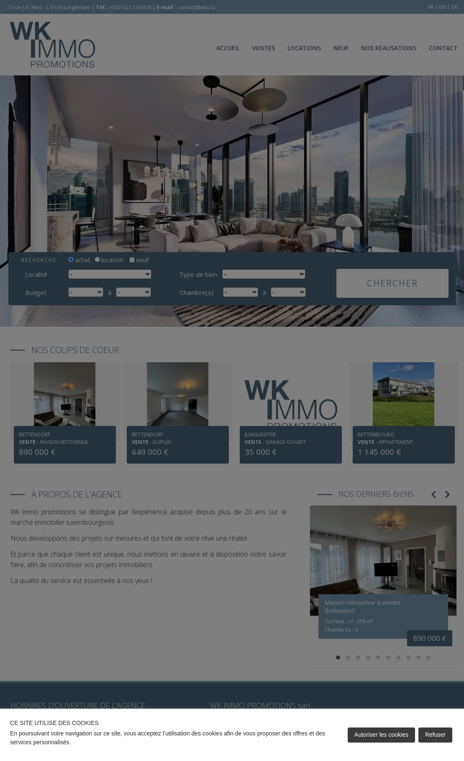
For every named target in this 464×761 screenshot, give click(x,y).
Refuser (435, 734)
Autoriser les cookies (381, 734)
